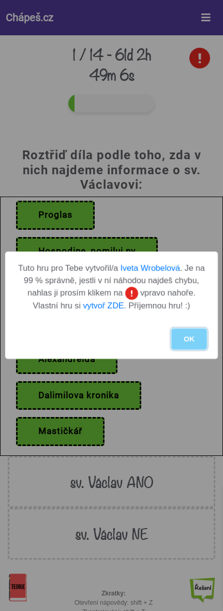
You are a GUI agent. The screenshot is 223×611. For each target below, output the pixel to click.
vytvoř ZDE (103, 306)
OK (189, 339)
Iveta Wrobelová (150, 267)
